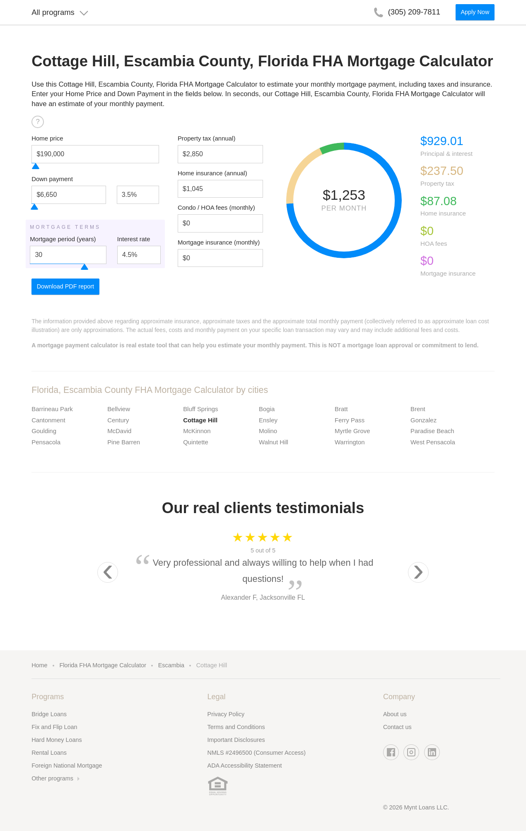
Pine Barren (123, 442)
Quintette (195, 442)
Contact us (397, 727)
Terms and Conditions (236, 727)
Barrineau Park (52, 408)
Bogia (267, 408)
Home (39, 665)
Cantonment (48, 420)
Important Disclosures (236, 740)
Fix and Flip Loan (54, 727)
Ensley (268, 420)
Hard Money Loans (56, 740)
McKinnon (196, 430)
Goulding (43, 430)
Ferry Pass (349, 420)
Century (118, 420)
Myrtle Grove (352, 430)
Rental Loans (49, 752)
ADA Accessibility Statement (245, 765)
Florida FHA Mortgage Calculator (102, 665)
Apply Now (475, 15)
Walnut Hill (273, 442)
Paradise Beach (432, 430)
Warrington (350, 442)
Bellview (118, 408)
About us (395, 714)
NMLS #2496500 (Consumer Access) (257, 752)
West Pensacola (432, 442)
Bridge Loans (49, 714)
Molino (268, 430)
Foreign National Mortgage (66, 765)
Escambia (171, 665)
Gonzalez (423, 420)
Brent (417, 408)
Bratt (341, 408)
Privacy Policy (226, 714)
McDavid (119, 430)
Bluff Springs (200, 408)
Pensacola (45, 442)
